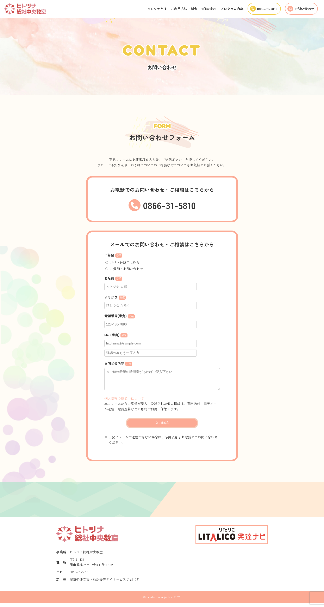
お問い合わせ (300, 9)
